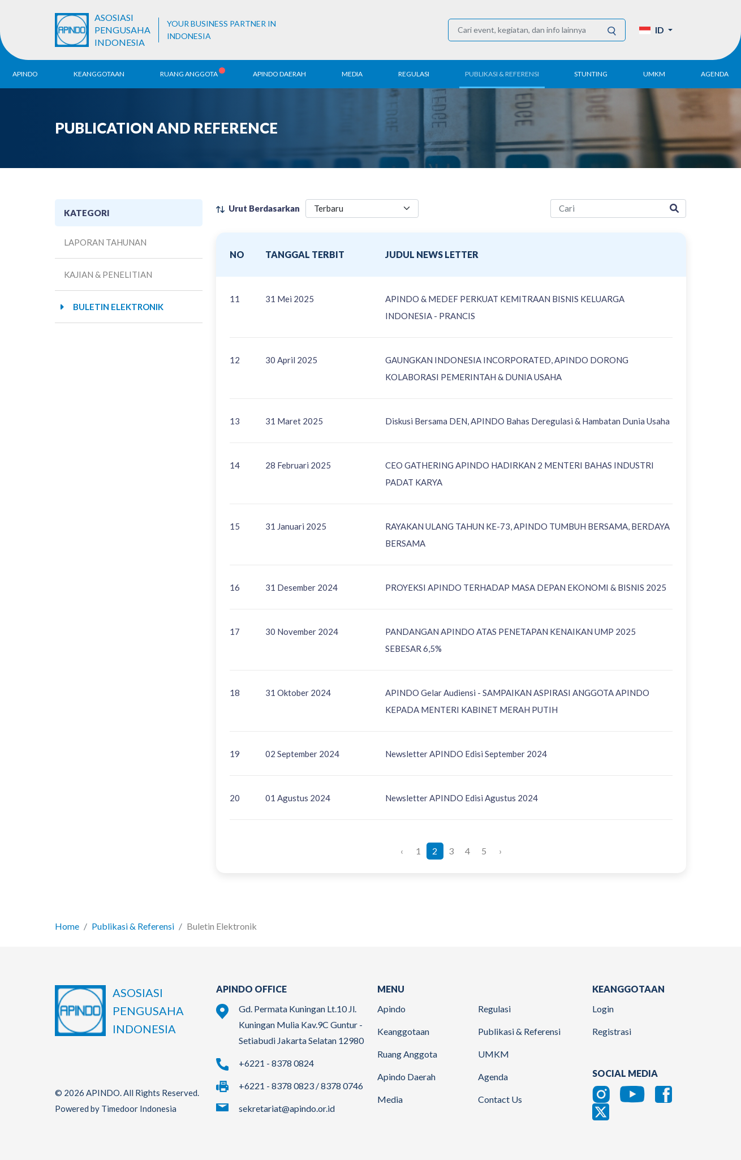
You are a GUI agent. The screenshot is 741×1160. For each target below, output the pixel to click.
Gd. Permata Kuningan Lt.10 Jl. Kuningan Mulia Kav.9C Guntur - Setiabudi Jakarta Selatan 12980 (301, 1024)
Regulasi (494, 1008)
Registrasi (611, 1031)
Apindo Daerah (406, 1076)
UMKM (493, 1054)
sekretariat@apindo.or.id (287, 1108)
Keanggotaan (403, 1031)
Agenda (715, 74)
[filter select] (362, 208)
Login (603, 1008)
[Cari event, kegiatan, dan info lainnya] (524, 30)
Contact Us (500, 1099)
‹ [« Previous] (401, 850)
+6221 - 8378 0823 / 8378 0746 (301, 1085)
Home (67, 926)
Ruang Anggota (407, 1054)
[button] (656, 30)
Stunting (591, 74)
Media (390, 1099)
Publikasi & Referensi (133, 926)
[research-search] (606, 208)
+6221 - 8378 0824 (276, 1063)
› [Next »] (500, 850)
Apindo (391, 1008)
